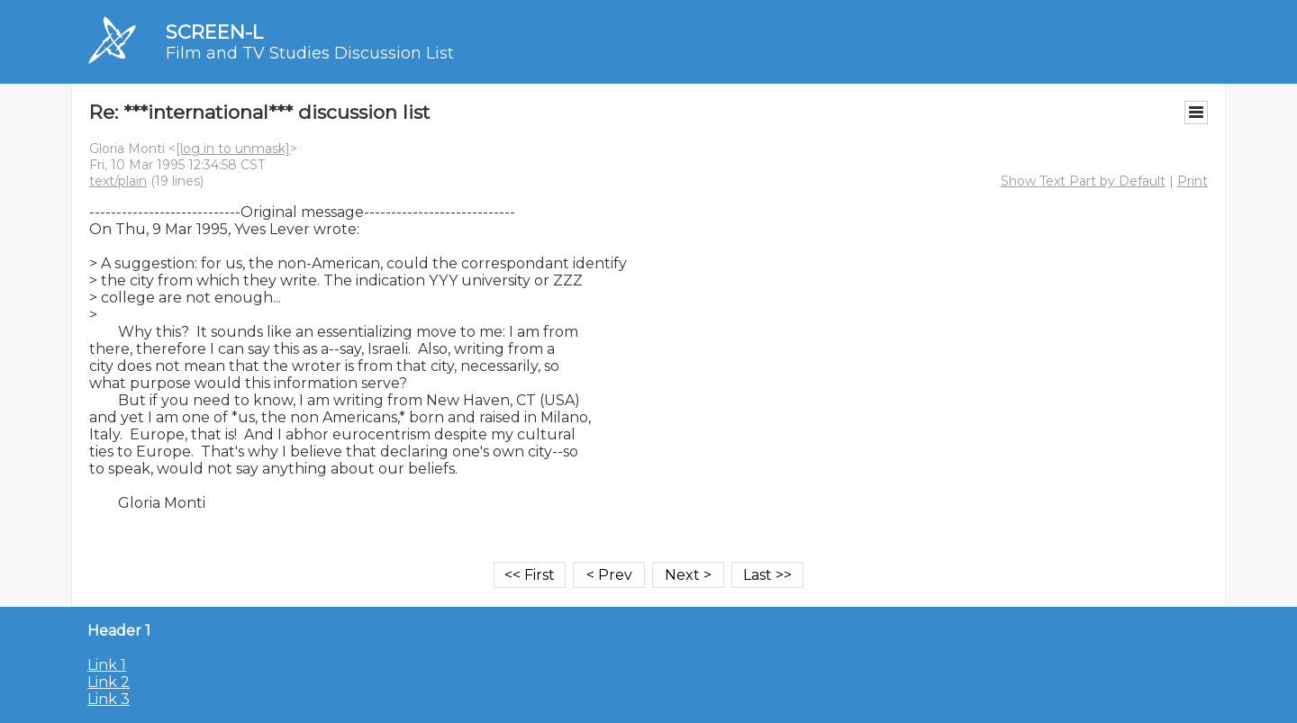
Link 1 (106, 664)
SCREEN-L (214, 32)
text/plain (118, 181)
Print (1192, 181)
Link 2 (108, 682)
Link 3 (108, 699)
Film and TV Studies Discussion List (310, 53)
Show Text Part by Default (1083, 181)
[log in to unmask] (233, 148)
